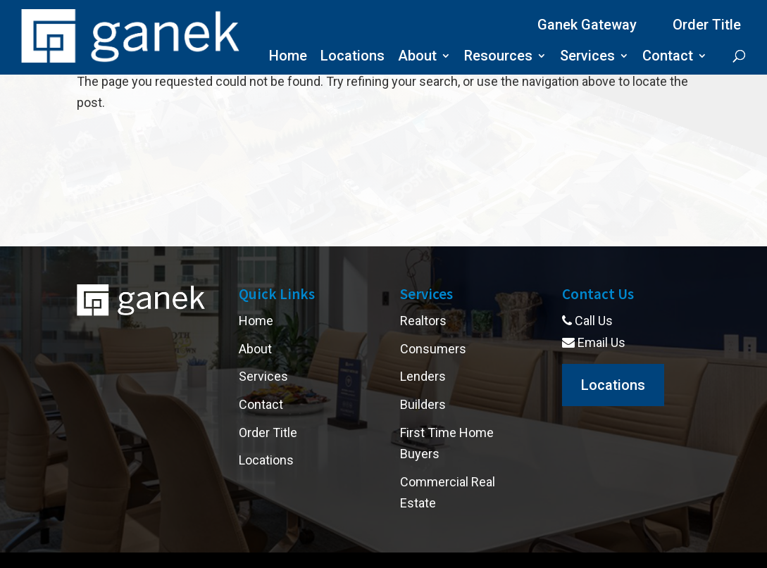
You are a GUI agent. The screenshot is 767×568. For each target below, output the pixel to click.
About (417, 57)
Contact (667, 57)
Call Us (587, 320)
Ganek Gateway (587, 24)
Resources (498, 57)
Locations (352, 57)
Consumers (433, 348)
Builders (423, 404)
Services (587, 57)
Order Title (707, 24)
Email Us (593, 342)
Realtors (423, 320)
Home (288, 57)
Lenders (423, 376)
